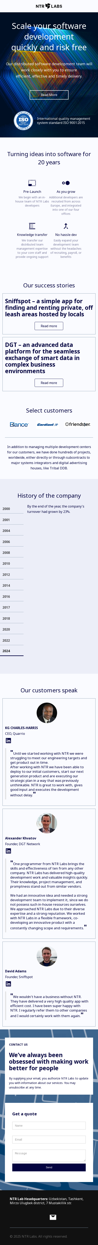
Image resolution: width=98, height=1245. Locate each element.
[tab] (12, 508)
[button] (13, 424)
